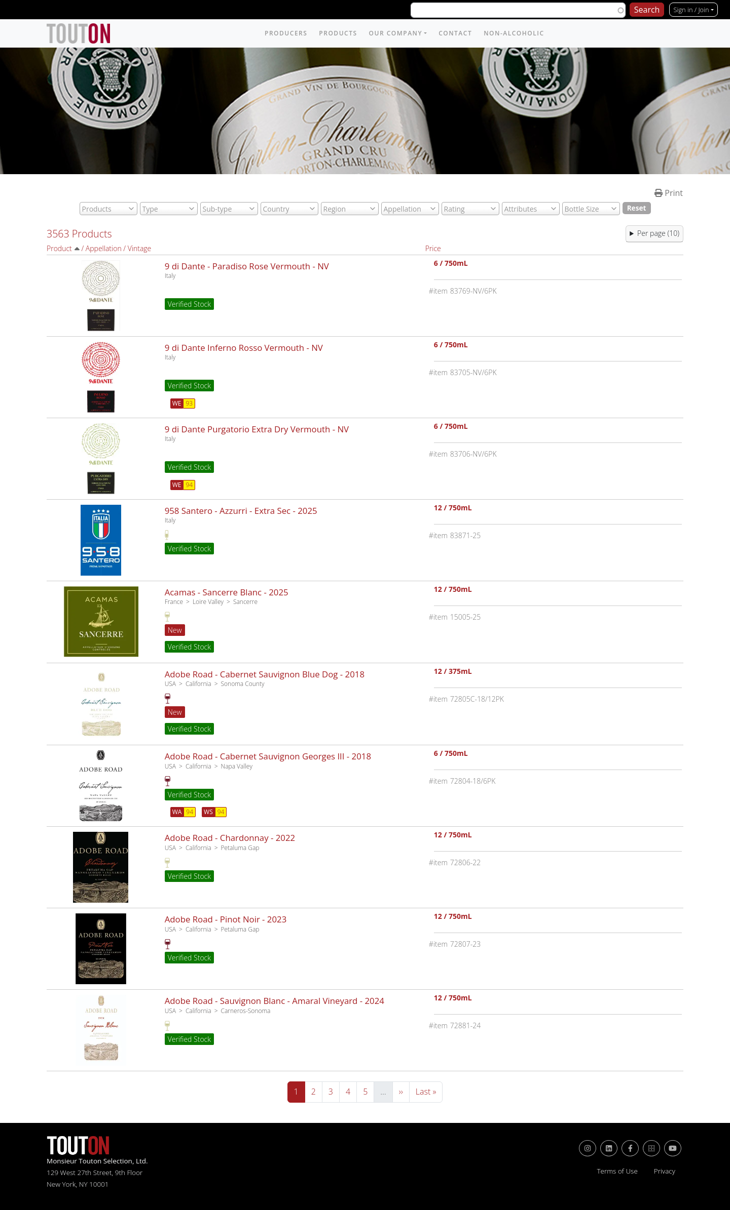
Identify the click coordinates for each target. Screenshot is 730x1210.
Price (433, 248)
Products (338, 33)
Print (668, 192)
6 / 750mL (451, 264)
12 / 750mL (453, 508)
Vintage (140, 248)
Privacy (664, 1171)
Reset (636, 208)
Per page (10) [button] (658, 233)
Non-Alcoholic (514, 33)
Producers (286, 33)
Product (59, 248)
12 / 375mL (453, 672)
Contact (455, 33)
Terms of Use (617, 1171)
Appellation (104, 248)
